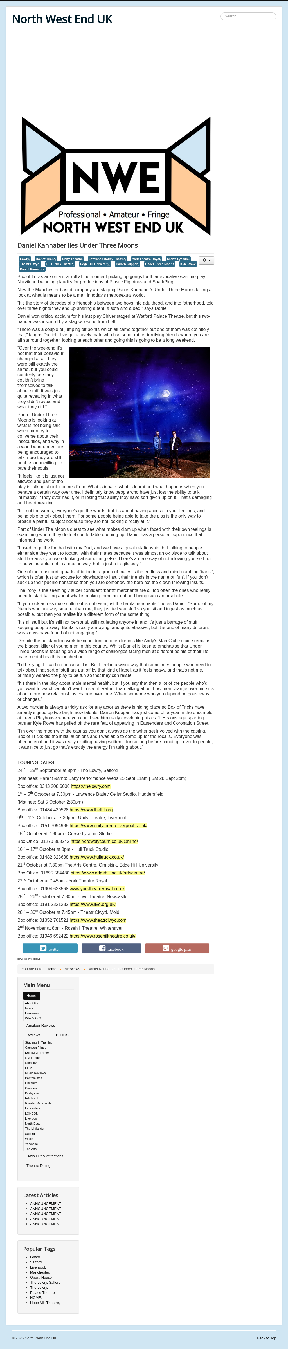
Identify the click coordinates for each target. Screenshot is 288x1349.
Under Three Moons (159, 264)
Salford (30, 1133)
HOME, (36, 1298)
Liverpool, (38, 1267)
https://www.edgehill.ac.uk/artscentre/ (108, 873)
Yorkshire (31, 1144)
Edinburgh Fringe (37, 1052)
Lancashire (32, 1108)
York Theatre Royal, (146, 259)
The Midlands (34, 1128)
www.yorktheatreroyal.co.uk (97, 888)
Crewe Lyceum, (178, 259)
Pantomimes (33, 1078)
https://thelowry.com (91, 786)
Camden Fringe (35, 1047)
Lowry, (25, 259)
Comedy (31, 1062)
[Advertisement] (144, 71)
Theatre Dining (38, 1166)
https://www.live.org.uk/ (93, 904)
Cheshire (31, 1083)
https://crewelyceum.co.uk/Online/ (104, 841)
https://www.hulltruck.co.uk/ (97, 857)
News (29, 1008)
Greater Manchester (39, 1103)
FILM (28, 1068)
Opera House (41, 1277)
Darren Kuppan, (127, 264)
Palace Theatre (42, 1292)
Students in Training (38, 1042)
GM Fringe (32, 1057)
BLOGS (62, 1035)
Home (31, 996)
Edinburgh (32, 1098)
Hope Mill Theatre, (45, 1303)
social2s (35, 959)
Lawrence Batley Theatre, (107, 259)
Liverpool (31, 1118)
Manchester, (40, 1272)
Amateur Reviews (40, 1025)
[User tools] (206, 260)
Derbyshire (32, 1093)
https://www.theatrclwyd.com (98, 920)
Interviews (32, 1013)
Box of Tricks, (46, 259)
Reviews (33, 1035)
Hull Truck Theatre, (60, 264)
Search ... (220, 12)
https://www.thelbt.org (91, 809)
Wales (29, 1138)
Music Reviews (35, 1073)
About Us (31, 1003)
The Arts (31, 1149)
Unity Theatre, (72, 259)
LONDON (31, 1113)
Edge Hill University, (95, 264)
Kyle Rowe (188, 264)
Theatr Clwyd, (30, 264)
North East (32, 1123)
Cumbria (31, 1088)
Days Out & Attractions (44, 1156)
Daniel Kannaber (32, 269)
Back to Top (266, 1338)
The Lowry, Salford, (46, 1282)
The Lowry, (39, 1287)
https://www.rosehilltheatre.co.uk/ (103, 936)
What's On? (33, 1018)
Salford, (36, 1262)
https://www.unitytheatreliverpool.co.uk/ (109, 825)
